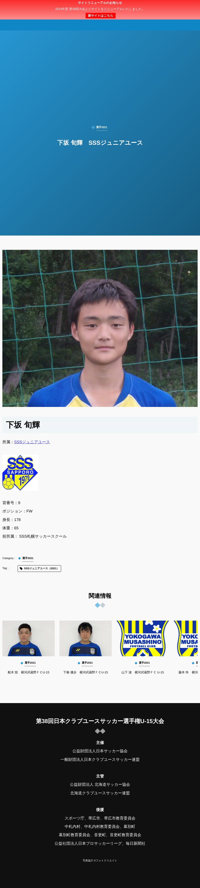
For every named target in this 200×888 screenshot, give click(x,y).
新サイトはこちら (100, 15)
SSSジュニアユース (32, 442)
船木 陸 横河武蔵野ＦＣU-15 (28, 672)
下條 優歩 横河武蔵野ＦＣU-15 (85, 672)
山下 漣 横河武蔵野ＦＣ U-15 (143, 672)
